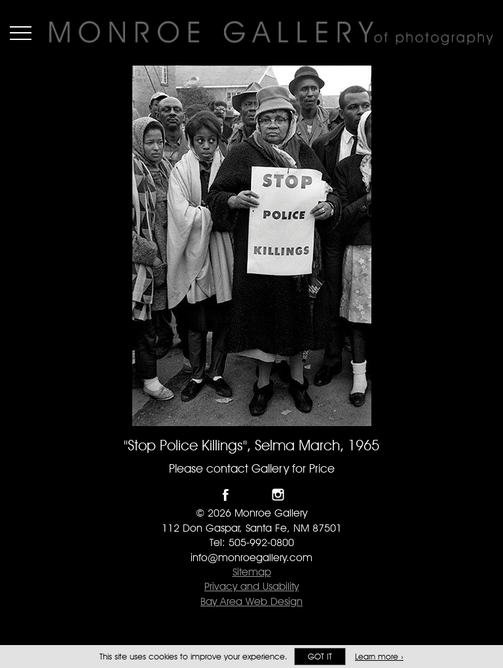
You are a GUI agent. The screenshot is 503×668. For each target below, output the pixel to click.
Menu (20, 32)
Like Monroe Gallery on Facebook (225, 494)
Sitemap (252, 572)
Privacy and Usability (251, 586)
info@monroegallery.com (251, 557)
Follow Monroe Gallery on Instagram (278, 494)
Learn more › (379, 656)
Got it (320, 656)
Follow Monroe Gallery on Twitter (251, 494)
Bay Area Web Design (251, 601)
